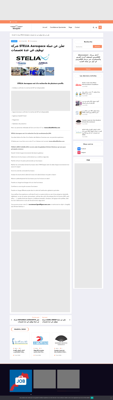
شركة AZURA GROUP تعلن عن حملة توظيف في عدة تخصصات (54, 321)
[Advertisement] (56, 10)
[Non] (111, 398)
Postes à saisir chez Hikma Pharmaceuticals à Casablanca (90, 83)
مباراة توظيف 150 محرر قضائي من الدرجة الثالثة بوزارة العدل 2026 (91, 111)
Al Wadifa (14, 41)
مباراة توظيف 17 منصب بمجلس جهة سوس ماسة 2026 (91, 93)
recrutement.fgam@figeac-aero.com (39, 204)
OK (92, 397)
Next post (44, 317)
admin (16, 348)
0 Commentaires (33, 41)
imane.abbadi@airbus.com (52, 128)
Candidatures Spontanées (58, 27)
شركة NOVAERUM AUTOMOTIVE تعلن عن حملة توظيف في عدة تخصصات (26, 321)
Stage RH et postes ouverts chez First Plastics (39, 351)
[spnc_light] (96, 27)
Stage (70, 27)
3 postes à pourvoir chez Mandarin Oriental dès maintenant (60, 351)
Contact (77, 27)
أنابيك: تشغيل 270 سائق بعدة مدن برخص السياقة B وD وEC (90, 102)
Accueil (45, 27)
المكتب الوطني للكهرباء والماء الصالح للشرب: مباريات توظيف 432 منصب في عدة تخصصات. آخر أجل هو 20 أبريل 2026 (19, 351)
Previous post (35, 317)
